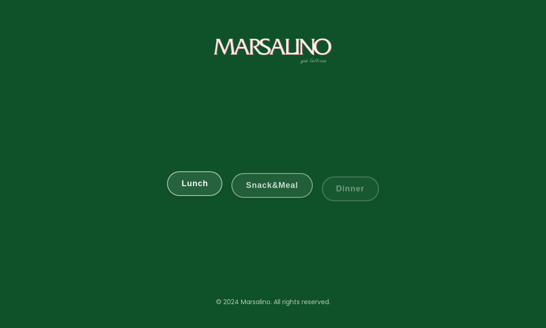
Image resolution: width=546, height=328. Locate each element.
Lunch (194, 183)
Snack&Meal (272, 186)
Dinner (350, 189)
